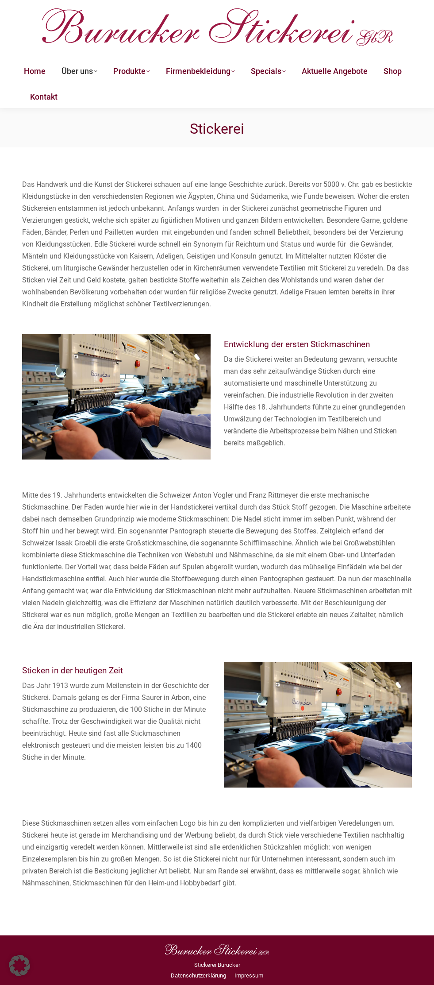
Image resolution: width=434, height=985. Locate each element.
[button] (19, 965)
